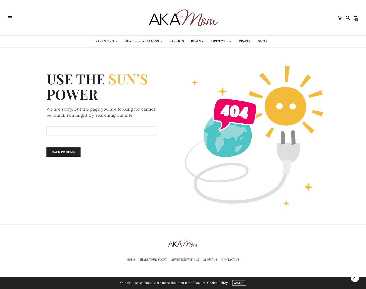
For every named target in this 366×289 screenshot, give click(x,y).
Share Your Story (153, 259)
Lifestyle (219, 41)
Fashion (176, 41)
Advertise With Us (185, 259)
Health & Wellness (141, 41)
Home (131, 259)
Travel (245, 41)
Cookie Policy (217, 284)
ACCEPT (239, 283)
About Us (210, 259)
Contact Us (230, 259)
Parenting (104, 41)
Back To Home (63, 152)
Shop (262, 41)
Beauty (197, 41)
